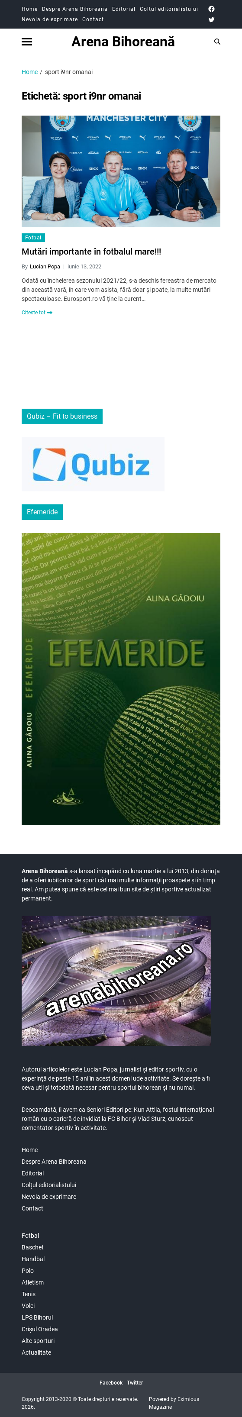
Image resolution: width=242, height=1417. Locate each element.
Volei (28, 1305)
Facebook (111, 1383)
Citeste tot (37, 313)
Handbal (33, 1259)
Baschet (33, 1247)
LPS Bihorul (37, 1317)
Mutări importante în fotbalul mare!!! (91, 251)
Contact (93, 19)
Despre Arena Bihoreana (75, 9)
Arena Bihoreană (123, 41)
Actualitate (36, 1352)
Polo (28, 1270)
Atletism (33, 1282)
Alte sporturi (38, 1340)
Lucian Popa (45, 266)
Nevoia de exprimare (50, 19)
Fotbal (33, 238)
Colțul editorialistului (169, 9)
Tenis (28, 1294)
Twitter (135, 1383)
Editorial (124, 9)
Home (30, 9)
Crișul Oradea (40, 1329)
